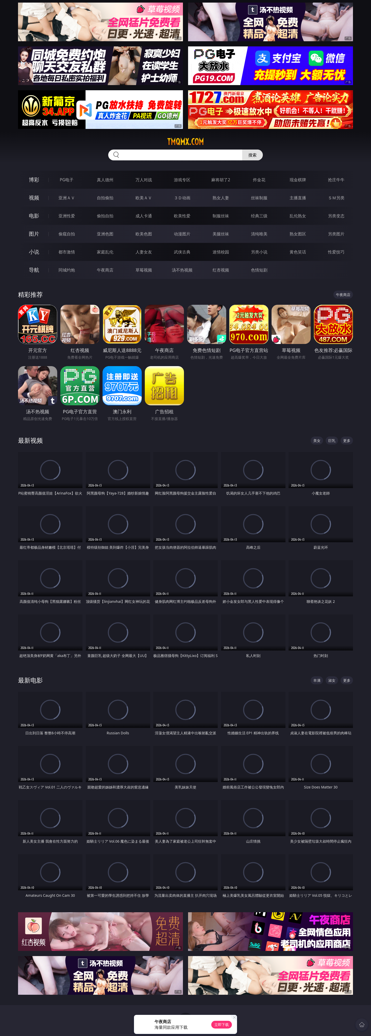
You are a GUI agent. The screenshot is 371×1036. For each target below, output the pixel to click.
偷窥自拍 (66, 234)
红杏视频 (221, 270)
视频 (34, 197)
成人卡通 (144, 216)
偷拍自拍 (105, 216)
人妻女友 (144, 252)
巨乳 (331, 440)
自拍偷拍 (105, 198)
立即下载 (221, 1024)
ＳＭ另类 (336, 198)
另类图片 (336, 234)
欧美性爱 (182, 216)
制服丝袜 (221, 216)
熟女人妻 (221, 198)
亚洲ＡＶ (66, 198)
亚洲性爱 (66, 216)
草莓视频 (144, 270)
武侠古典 (182, 252)
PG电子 (66, 180)
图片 (34, 233)
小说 (34, 251)
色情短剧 (259, 270)
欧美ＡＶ (144, 198)
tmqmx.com (185, 142)
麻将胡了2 (220, 180)
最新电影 (30, 680)
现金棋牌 (298, 180)
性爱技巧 (336, 252)
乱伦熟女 (298, 216)
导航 (34, 269)
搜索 (252, 155)
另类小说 (259, 252)
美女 (317, 440)
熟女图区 (298, 234)
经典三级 (259, 216)
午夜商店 (105, 270)
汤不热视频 (182, 270)
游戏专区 (182, 180)
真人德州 (105, 180)
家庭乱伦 (105, 252)
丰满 (317, 680)
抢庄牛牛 (336, 180)
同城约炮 (66, 270)
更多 (346, 440)
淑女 (331, 680)
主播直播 (298, 198)
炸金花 (259, 180)
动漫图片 (182, 234)
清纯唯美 (259, 234)
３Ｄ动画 (182, 198)
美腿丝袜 (221, 234)
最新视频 (30, 440)
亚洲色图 (105, 234)
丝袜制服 (259, 198)
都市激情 (66, 252)
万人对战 (144, 180)
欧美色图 (144, 234)
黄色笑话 (298, 252)
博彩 (34, 179)
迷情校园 (221, 252)
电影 (34, 215)
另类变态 (336, 216)
